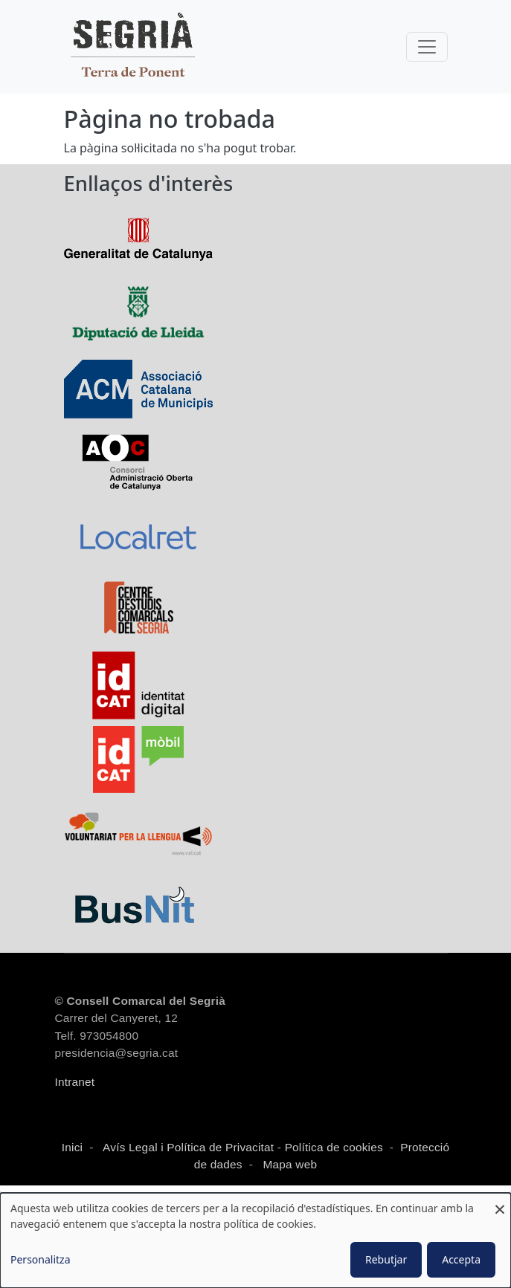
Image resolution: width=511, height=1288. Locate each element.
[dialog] (255, 1240)
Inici (72, 1147)
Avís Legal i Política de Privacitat (188, 1147)
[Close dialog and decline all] (500, 1202)
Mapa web (288, 1164)
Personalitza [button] (40, 1259)
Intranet (75, 1081)
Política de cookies (334, 1147)
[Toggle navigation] (427, 47)
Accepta (461, 1259)
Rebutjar (386, 1259)
